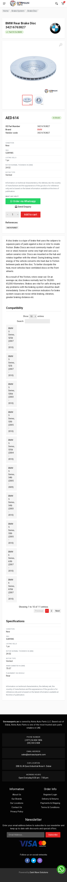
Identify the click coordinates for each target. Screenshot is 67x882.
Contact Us (17, 807)
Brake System (18, 11)
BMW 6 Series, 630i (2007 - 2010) (11, 561)
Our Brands (17, 799)
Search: (33, 321)
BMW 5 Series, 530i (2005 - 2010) (11, 422)
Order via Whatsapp (23, 201)
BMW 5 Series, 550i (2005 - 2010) (11, 533)
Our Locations (16, 803)
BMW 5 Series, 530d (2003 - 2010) (11, 394)
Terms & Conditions (50, 807)
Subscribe (53, 834)
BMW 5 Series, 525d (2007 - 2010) (11, 338)
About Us (16, 794)
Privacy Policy (16, 811)
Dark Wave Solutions (39, 872)
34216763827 (12, 228)
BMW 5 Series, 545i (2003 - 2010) (11, 505)
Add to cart (30, 214)
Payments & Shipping (50, 803)
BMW (39, 129)
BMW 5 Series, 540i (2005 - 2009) (11, 477)
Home (5, 11)
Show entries (33, 316)
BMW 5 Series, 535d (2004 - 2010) (11, 449)
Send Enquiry (23, 206)
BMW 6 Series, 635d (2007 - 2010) (11, 589)
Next (57, 611)
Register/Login (50, 794)
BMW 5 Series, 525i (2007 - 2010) (11, 366)
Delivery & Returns (50, 799)
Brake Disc (32, 11)
